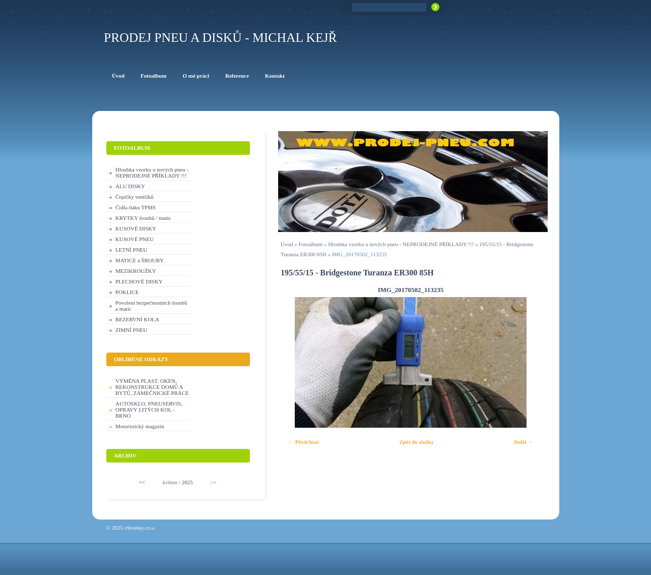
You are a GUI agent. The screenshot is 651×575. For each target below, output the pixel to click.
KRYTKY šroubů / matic (143, 218)
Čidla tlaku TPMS (135, 207)
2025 (187, 482)
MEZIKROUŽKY (135, 271)
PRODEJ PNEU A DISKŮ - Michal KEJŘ (220, 37)
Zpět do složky (416, 442)
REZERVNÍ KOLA (137, 319)
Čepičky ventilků (134, 197)
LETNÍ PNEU (131, 250)
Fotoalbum (310, 244)
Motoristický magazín (139, 426)
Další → (523, 442)
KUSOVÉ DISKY (135, 228)
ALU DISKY (130, 186)
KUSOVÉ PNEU (134, 239)
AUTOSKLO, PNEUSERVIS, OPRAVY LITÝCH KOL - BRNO (148, 409)
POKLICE (127, 292)
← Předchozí (303, 442)
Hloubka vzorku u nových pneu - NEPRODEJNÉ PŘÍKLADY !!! (401, 244)
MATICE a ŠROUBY (139, 260)
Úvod (287, 244)
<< (142, 482)
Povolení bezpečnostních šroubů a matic (151, 306)
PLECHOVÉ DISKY (139, 281)
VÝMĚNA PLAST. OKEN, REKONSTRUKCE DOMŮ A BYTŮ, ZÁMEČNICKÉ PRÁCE (152, 387)
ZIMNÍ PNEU (131, 330)
